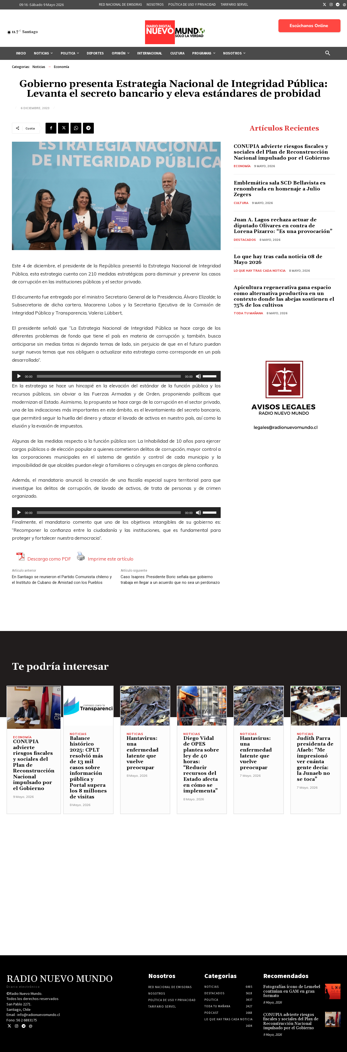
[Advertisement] (173, 852)
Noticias (39, 67)
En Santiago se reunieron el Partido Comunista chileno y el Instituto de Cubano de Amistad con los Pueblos (62, 579)
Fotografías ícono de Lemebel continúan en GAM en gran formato (291, 991)
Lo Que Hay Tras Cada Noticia (259, 271)
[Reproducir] (19, 376)
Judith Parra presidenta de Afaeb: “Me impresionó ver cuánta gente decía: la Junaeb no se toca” (315, 758)
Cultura (241, 203)
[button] (327, 53)
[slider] (109, 376)
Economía (61, 67)
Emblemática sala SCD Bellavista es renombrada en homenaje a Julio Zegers (280, 189)
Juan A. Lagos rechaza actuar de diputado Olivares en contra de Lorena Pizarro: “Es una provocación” (283, 226)
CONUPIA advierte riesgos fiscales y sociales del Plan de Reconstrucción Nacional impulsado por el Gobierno (282, 152)
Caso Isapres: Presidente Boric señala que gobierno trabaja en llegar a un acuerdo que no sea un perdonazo (170, 579)
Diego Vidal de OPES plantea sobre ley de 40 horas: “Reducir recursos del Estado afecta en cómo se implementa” (201, 764)
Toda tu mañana (248, 313)
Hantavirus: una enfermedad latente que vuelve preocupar (143, 753)
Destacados (245, 240)
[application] (116, 376)
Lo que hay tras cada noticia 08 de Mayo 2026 (278, 260)
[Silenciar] (198, 376)
